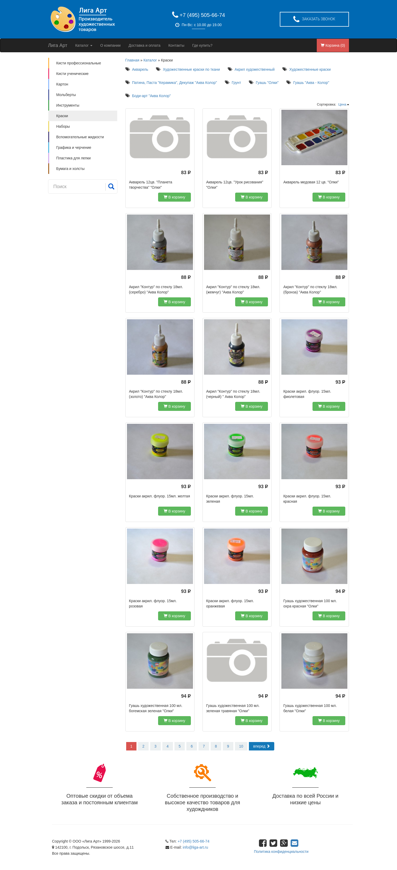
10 (241, 746)
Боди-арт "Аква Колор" (151, 96)
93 (340, 382)
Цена (342, 104)
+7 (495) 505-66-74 (202, 15)
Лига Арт (57, 45)
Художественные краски (310, 69)
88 (186, 277)
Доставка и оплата (144, 45)
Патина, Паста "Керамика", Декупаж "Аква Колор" (174, 82)
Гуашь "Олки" (267, 82)
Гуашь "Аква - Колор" (311, 82)
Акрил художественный (255, 69)
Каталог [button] (83, 45)
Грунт (236, 82)
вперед (261, 746)
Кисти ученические (72, 74)
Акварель (140, 69)
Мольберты (66, 95)
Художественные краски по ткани (191, 69)
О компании (110, 45)
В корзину (174, 197)
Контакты (176, 45)
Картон (62, 84)
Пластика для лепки (73, 158)
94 (340, 591)
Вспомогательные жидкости (80, 137)
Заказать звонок (314, 19)
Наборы (63, 126)
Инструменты (67, 105)
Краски (62, 116)
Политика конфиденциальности (281, 851)
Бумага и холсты (70, 169)
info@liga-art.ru (195, 847)
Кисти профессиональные (78, 63)
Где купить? (202, 45)
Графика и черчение (73, 147)
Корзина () (333, 45)
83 (186, 172)
